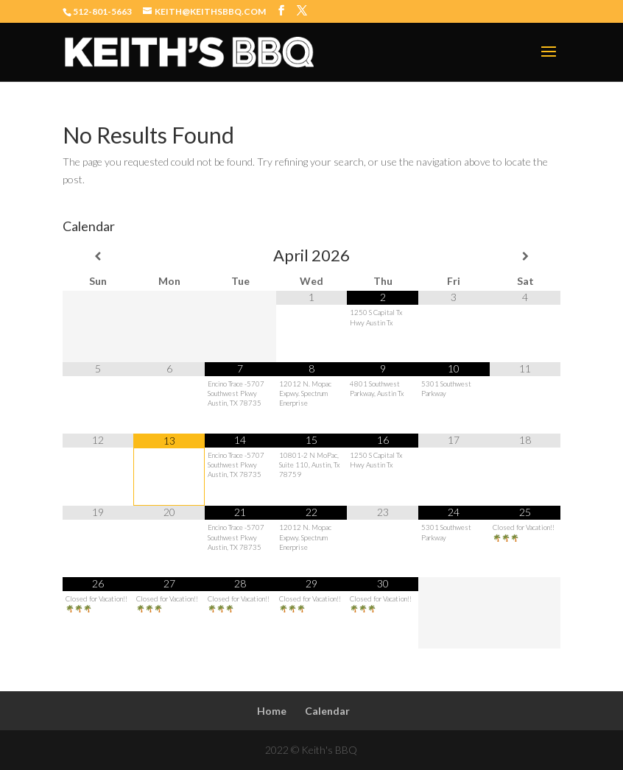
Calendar (327, 710)
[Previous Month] (98, 256)
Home (271, 710)
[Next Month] (525, 256)
